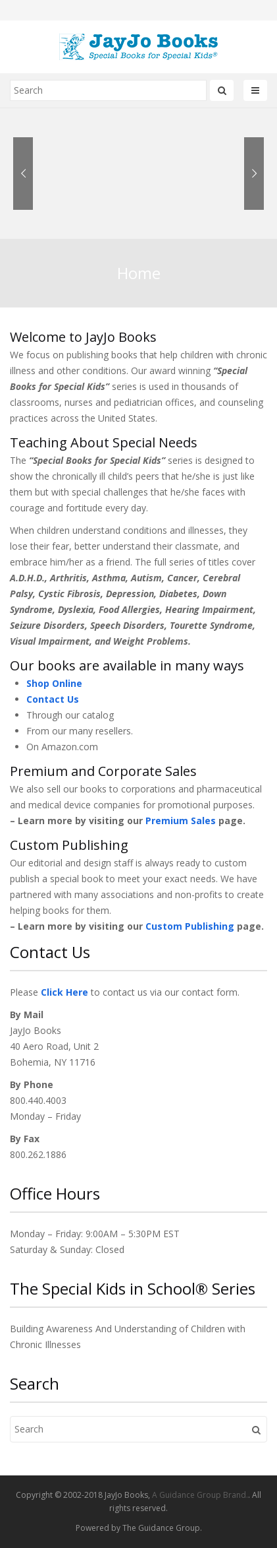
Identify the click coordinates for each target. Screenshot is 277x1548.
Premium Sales (180, 820)
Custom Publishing (189, 926)
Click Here (64, 992)
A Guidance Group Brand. (200, 1494)
